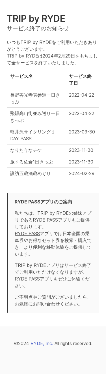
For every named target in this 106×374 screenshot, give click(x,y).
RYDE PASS (45, 220)
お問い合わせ (46, 304)
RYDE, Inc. (42, 343)
